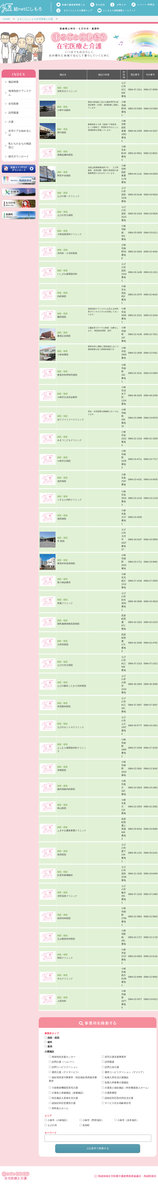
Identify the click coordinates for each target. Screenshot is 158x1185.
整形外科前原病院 (66, 563)
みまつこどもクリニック (69, 440)
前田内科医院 (64, 918)
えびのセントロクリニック (70, 727)
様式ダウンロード (18, 156)
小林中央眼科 (64, 110)
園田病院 (61, 317)
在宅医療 (13, 103)
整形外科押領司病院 (67, 374)
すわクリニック (65, 978)
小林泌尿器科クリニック (69, 234)
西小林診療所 (64, 582)
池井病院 (61, 481)
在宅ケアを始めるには (19, 132)
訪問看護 (13, 112)
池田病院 (61, 518)
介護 (10, 121)
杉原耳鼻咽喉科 (65, 875)
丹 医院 (61, 541)
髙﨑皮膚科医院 (65, 155)
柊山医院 (61, 808)
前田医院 (61, 854)
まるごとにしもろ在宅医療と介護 (35, 19)
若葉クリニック (65, 603)
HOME (6, 19)
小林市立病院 (64, 460)
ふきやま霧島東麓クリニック (71, 830)
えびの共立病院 (65, 665)
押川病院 (61, 132)
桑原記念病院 (64, 336)
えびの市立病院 (65, 215)
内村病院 (61, 296)
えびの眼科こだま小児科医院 (71, 685)
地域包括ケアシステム (19, 93)
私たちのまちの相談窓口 (19, 145)
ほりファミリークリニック (70, 419)
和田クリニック (65, 958)
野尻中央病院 (64, 175)
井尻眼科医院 (64, 706)
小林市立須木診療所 (67, 397)
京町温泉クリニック (67, 895)
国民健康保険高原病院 (68, 623)
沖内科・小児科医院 (67, 253)
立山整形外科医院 (66, 939)
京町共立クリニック (67, 91)
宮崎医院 (61, 770)
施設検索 (13, 81)
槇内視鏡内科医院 (66, 789)
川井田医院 (62, 644)
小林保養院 (62, 354)
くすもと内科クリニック (69, 499)
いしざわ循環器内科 (67, 273)
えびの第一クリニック (68, 196)
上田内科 (61, 1000)
